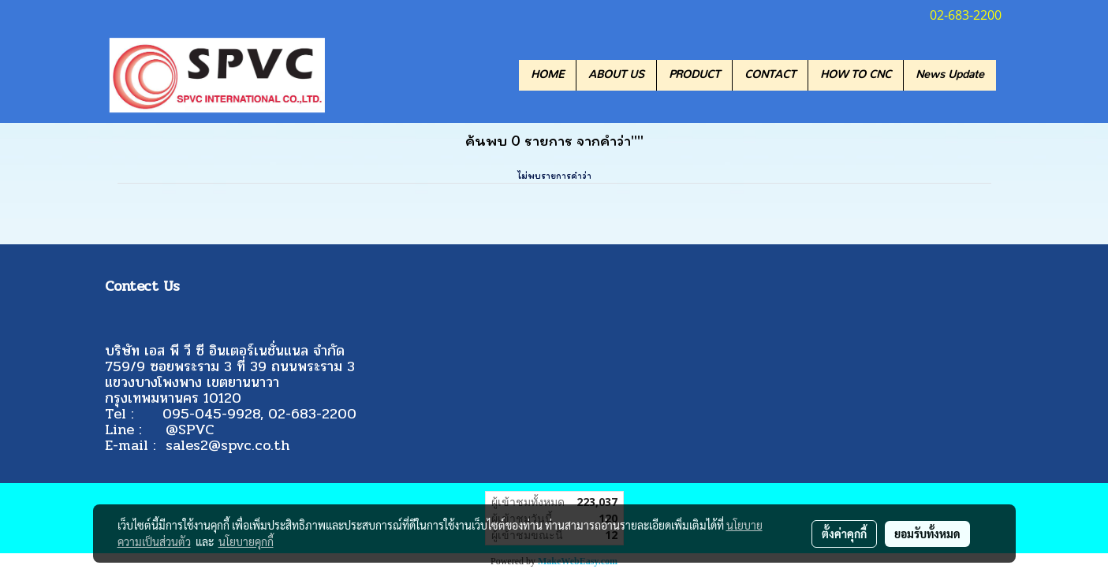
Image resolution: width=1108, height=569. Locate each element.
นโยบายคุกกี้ (246, 541)
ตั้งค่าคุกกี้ (844, 533)
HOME (547, 74)
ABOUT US (616, 74)
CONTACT (770, 74)
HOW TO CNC (855, 74)
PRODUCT (694, 74)
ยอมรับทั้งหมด (927, 533)
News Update (950, 74)
